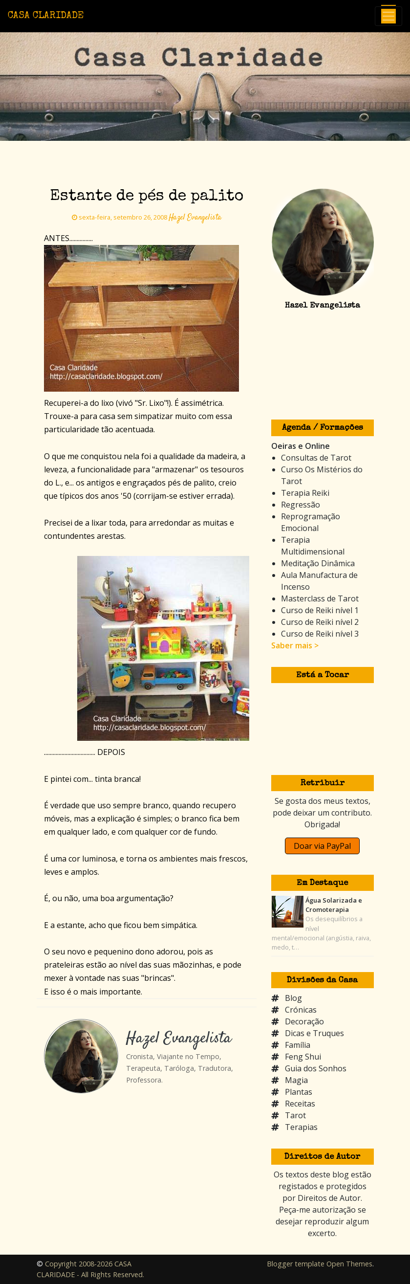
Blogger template (295, 1263)
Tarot (295, 1115)
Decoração (304, 1021)
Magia (296, 1080)
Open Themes (349, 1263)
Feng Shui (303, 1056)
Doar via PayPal (322, 846)
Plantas (298, 1091)
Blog (293, 998)
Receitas (300, 1103)
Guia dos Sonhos (315, 1068)
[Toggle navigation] (388, 16)
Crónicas (301, 1009)
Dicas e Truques (314, 1033)
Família (297, 1045)
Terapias (301, 1127)
